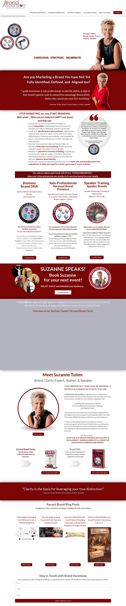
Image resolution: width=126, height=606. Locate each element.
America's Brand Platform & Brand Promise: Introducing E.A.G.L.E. (99, 520)
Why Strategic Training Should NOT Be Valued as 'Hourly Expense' (50, 520)
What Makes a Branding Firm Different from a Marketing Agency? (26, 520)
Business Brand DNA (56, 12)
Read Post (26, 564)
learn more (29, 258)
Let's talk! (38, 434)
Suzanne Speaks (90, 12)
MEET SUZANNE (105, 12)
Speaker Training (74, 12)
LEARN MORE (63, 292)
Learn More (63, 258)
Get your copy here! (50, 473)
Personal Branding (38, 12)
